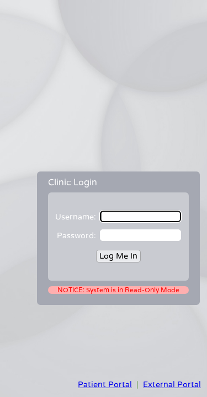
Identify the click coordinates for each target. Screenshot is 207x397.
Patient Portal (105, 384)
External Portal (172, 384)
